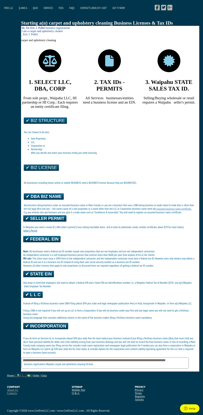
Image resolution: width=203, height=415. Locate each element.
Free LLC (8, 8)
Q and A (23, 8)
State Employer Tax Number (37, 286)
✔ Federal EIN (41, 239)
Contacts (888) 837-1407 (93, 8)
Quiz (35, 8)
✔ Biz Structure (45, 120)
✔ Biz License (41, 167)
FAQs (71, 8)
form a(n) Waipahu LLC (181, 303)
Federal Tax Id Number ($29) (160, 282)
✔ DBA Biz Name (43, 196)
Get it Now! (118, 8)
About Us (12, 389)
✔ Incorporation (45, 326)
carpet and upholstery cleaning (70, 364)
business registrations (34, 364)
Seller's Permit (30, 230)
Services (48, 8)
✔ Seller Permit (44, 218)
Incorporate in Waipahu (154, 303)
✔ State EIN (38, 274)
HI (87, 364)
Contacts (12, 393)
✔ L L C (33, 294)
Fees (61, 8)
